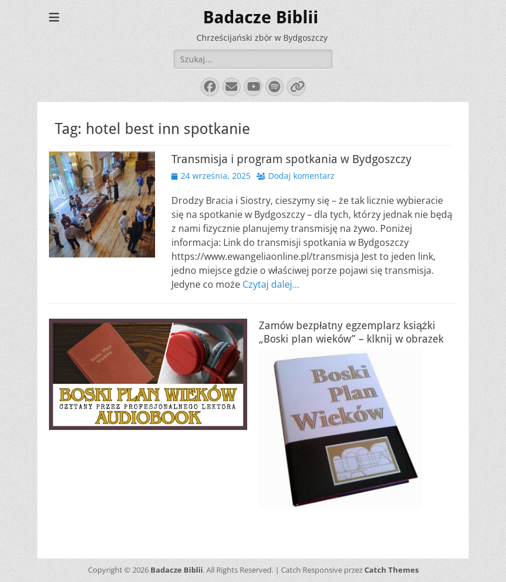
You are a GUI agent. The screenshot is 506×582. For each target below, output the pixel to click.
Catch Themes (391, 570)
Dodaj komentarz (301, 175)
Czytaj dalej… (271, 284)
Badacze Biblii (260, 17)
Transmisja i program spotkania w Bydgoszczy (291, 159)
